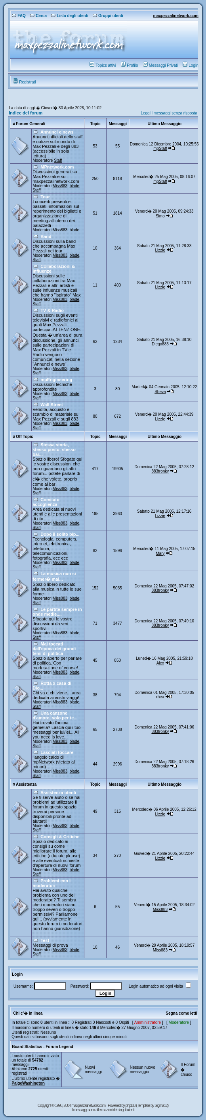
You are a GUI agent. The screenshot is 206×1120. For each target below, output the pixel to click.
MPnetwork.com (57, 167)
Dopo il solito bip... (59, 534)
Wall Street (51, 404)
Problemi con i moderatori (51, 883)
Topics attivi (103, 65)
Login (190, 65)
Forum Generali (30, 124)
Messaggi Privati (160, 65)
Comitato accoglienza (45, 502)
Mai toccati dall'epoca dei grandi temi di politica (54, 648)
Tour (45, 196)
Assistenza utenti (58, 792)
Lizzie (160, 250)
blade (74, 186)
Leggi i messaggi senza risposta (169, 113)
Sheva (160, 391)
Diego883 (160, 344)
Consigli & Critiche (59, 836)
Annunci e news (57, 132)
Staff (58, 160)
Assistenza (26, 784)
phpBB (131, 1105)
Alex (160, 663)
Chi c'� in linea (27, 1013)
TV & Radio (52, 310)
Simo (160, 216)
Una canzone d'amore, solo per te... (54, 715)
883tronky (160, 471)
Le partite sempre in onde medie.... (57, 611)
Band (46, 236)
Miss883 (60, 186)
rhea (160, 697)
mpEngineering (56, 379)
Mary (160, 553)
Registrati (24, 82)
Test (44, 940)
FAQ (19, 16)
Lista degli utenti (69, 16)
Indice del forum (25, 112)
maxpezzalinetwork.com (175, 16)
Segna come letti (181, 1013)
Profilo (129, 65)
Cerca (38, 16)
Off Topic (24, 436)
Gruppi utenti (108, 16)
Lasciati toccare (56, 752)
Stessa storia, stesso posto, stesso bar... (54, 449)
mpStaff (160, 148)
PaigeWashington (28, 1083)
